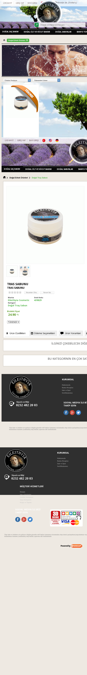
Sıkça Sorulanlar (25, 494)
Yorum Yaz (47, 292)
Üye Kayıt (7, 3)
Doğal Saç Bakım (10, 31)
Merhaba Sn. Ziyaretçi (66, 2)
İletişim (22, 492)
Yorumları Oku (31, 292)
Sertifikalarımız (67, 393)
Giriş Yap (20, 3)
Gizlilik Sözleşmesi (26, 497)
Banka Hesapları (67, 387)
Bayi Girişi (32, 3)
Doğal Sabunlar (63, 31)
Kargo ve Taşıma (26, 502)
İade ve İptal (66, 390)
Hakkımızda (66, 385)
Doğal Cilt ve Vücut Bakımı (37, 31)
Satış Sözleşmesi (25, 500)
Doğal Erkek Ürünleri (16, 40)
